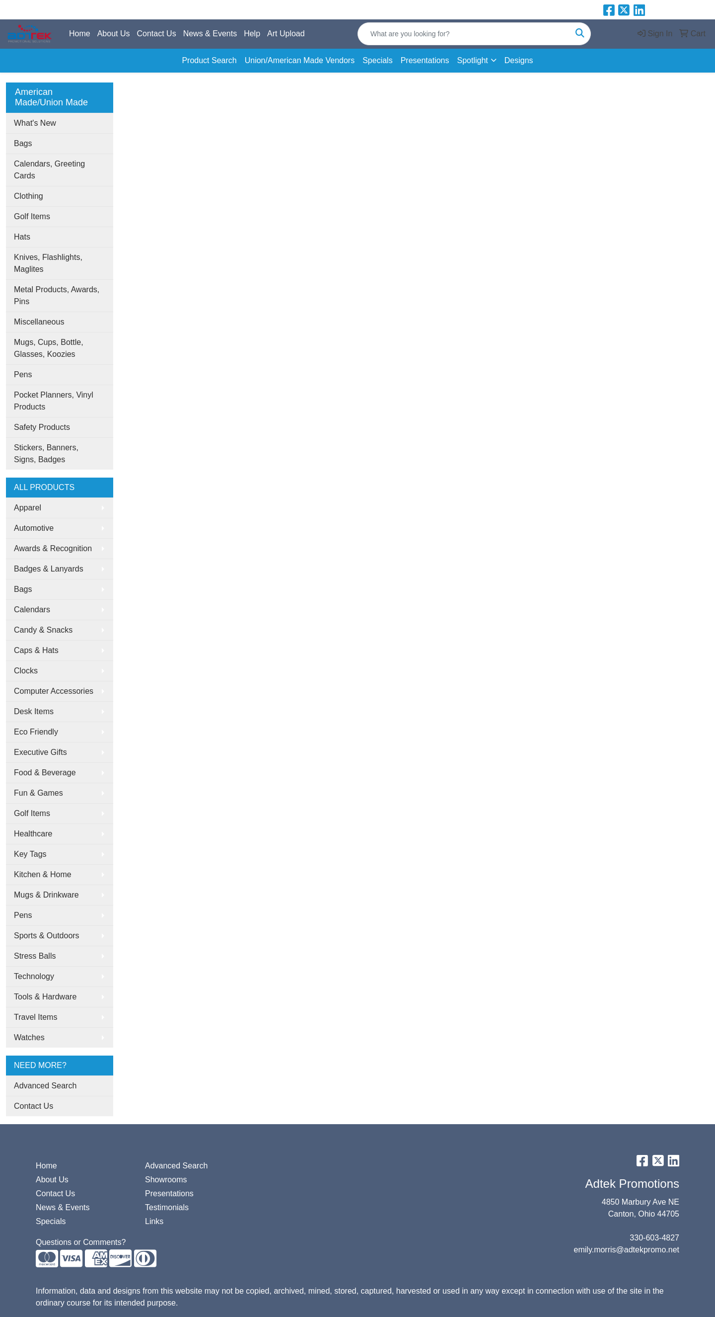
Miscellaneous (39, 322)
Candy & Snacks (43, 630)
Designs (518, 60)
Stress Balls (35, 956)
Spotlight (472, 60)
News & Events (210, 33)
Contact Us (156, 33)
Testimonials (167, 1207)
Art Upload (286, 33)
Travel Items (35, 1017)
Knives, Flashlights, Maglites (48, 263)
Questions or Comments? (81, 1242)
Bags (23, 143)
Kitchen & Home (43, 874)
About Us (113, 33)
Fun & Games (38, 793)
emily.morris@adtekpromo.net (626, 1249)
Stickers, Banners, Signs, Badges (46, 453)
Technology (34, 976)
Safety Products (42, 427)
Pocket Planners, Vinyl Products (53, 401)
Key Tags (30, 854)
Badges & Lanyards (48, 569)
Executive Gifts (40, 752)
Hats (22, 237)
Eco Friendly (36, 732)
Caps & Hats (36, 650)
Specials (377, 60)
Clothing (28, 196)
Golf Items (32, 216)
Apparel (27, 507)
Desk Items (34, 711)
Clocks (26, 670)
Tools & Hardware (45, 996)
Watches (29, 1037)
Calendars (32, 609)
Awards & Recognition (53, 548)
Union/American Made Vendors (300, 60)
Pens (23, 374)
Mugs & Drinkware (46, 895)
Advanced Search (45, 1085)
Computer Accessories (53, 691)
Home (79, 33)
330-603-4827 (654, 1238)
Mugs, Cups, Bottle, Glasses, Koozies (48, 348)
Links (154, 1221)
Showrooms (166, 1179)
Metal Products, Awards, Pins (56, 295)
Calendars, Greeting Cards (49, 170)
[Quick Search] (464, 33)
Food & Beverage (45, 772)
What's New (35, 123)
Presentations (425, 60)
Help (252, 33)
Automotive (34, 528)
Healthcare (33, 833)
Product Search (209, 60)
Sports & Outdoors (46, 935)
